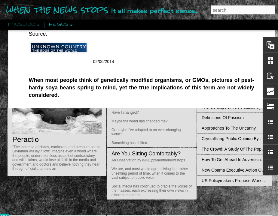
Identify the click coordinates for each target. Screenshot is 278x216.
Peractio (25, 139)
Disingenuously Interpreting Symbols (236, 96)
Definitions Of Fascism (223, 117)
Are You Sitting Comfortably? (146, 154)
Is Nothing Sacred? (134, 76)
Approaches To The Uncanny (229, 128)
